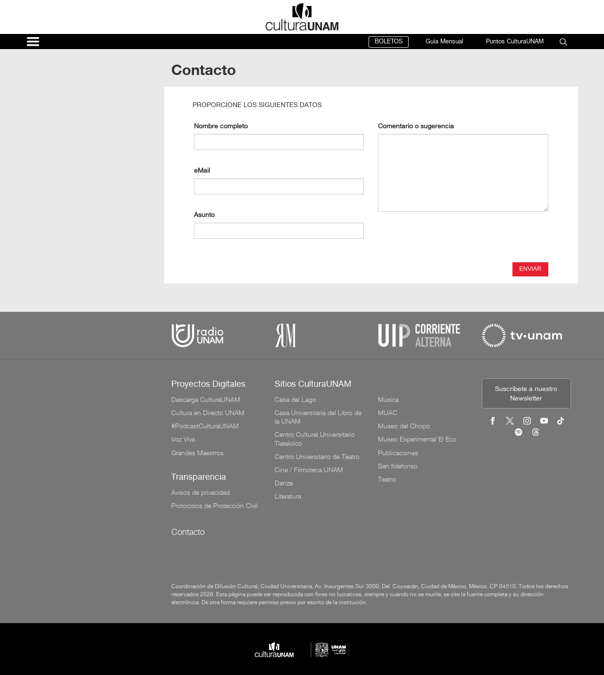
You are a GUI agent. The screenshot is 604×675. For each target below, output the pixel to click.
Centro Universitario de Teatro (317, 456)
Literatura (288, 496)
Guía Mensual (444, 42)
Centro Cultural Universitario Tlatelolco (315, 438)
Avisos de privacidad (200, 492)
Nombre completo (221, 126)
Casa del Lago (295, 399)
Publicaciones (398, 453)
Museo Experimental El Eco (417, 439)
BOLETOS (389, 42)
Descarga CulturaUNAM (205, 399)
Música (388, 399)
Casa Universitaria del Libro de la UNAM (318, 416)
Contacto (188, 531)
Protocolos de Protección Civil (214, 505)
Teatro (387, 479)
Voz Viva (183, 439)
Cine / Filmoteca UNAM (309, 470)
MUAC (387, 412)
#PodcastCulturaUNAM (205, 426)
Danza (284, 483)
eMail (202, 171)
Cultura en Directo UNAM (207, 412)
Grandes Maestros (197, 453)
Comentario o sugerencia (416, 126)
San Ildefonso (398, 466)
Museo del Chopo (404, 426)
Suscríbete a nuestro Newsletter (526, 394)
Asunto (204, 215)
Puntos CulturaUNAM (515, 42)
